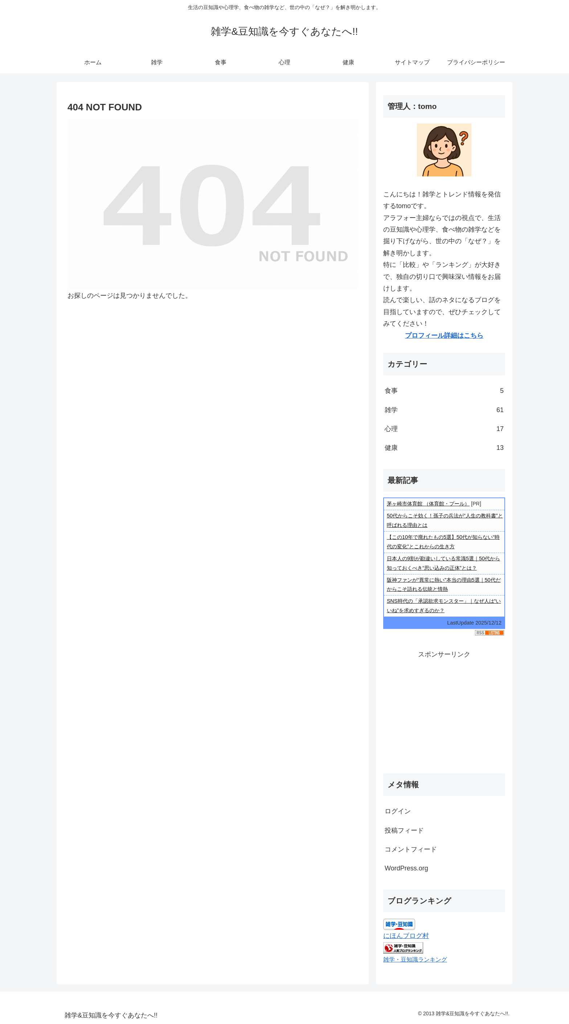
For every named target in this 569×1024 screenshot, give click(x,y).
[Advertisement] (444, 711)
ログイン (398, 811)
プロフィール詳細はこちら (444, 335)
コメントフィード (411, 849)
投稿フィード (404, 830)
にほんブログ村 (406, 935)
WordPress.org (406, 868)
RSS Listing (489, 632)
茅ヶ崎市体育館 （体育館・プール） (428, 504)
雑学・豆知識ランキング (415, 959)
